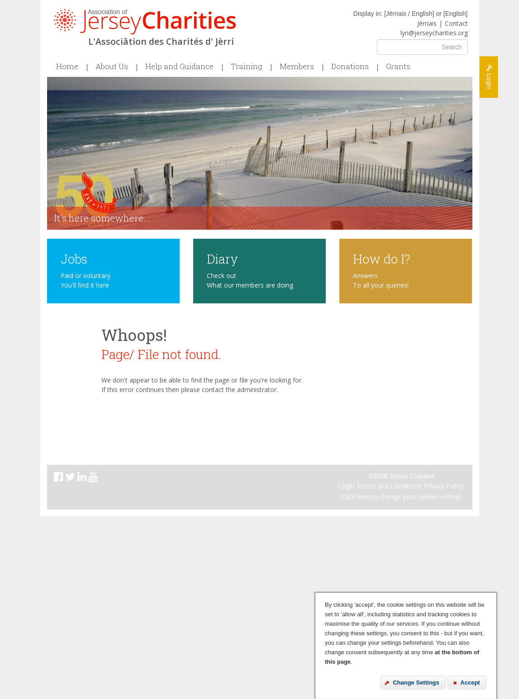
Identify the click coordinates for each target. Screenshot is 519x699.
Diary (222, 258)
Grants (398, 66)
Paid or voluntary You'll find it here (85, 280)
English (455, 13)
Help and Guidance (179, 66)
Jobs (74, 258)
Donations (350, 66)
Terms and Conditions (389, 486)
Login (346, 486)
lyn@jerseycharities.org (434, 32)
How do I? (381, 258)
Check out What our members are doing (250, 280)
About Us (111, 66)
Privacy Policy (443, 486)
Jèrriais (427, 23)
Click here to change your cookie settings (402, 496)
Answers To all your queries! (381, 280)
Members (297, 66)
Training (246, 66)
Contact (456, 23)
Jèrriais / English (409, 13)
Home (67, 66)
